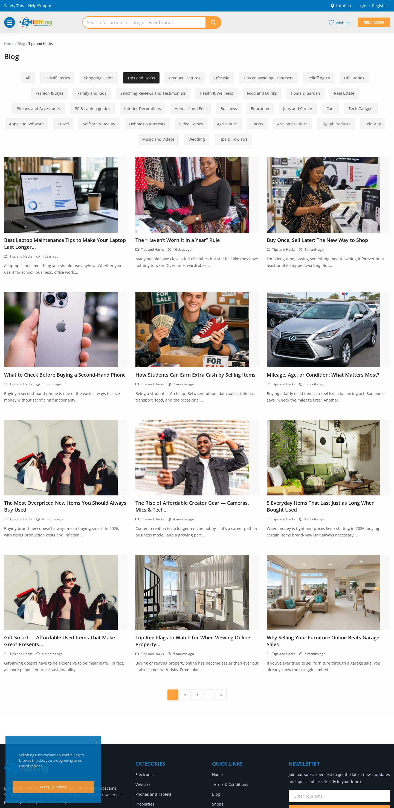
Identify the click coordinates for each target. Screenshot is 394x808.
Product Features (184, 77)
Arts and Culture (292, 123)
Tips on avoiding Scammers (268, 77)
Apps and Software (26, 123)
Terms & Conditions (230, 784)
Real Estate (344, 93)
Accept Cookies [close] (53, 786)
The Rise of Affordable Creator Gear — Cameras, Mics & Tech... (192, 506)
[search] (213, 22)
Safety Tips (14, 5)
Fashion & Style (49, 93)
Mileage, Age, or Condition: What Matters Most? (323, 374)
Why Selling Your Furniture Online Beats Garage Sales (323, 641)
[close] (95, 741)
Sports (257, 123)
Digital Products (335, 123)
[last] (221, 694)
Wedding (197, 139)
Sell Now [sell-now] (374, 22)
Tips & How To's (233, 139)
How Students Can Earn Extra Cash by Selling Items (195, 374)
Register (379, 5)
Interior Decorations (142, 108)
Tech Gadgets (361, 108)
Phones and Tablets (153, 794)
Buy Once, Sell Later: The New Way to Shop (317, 240)
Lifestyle (221, 77)
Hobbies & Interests (147, 123)
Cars (330, 108)
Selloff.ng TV (319, 77)
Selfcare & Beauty (99, 123)
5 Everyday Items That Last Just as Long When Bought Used (321, 506)
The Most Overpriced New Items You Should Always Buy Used (65, 506)
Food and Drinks (262, 93)
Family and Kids (91, 93)
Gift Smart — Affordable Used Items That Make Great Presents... (59, 641)
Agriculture (227, 123)
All (28, 77)
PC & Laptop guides (92, 108)
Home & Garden (305, 93)
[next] (209, 694)
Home (9, 43)
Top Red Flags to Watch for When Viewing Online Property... (192, 641)
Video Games (191, 123)
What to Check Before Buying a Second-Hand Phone (65, 374)
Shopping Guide (99, 77)
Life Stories (354, 77)
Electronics (145, 774)
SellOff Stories (57, 77)
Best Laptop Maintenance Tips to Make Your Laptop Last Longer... (65, 243)
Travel (63, 123)
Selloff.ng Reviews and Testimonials (153, 93)
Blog (21, 43)
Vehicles (142, 784)
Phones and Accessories (39, 108)
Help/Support (40, 5)
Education (260, 108)
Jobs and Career (297, 108)
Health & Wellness (216, 93)
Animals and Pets (191, 108)
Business (229, 108)
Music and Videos (158, 139)
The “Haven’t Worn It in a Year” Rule (177, 240)
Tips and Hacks (141, 77)
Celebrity (372, 123)
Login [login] (361, 5)
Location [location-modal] (340, 5)
